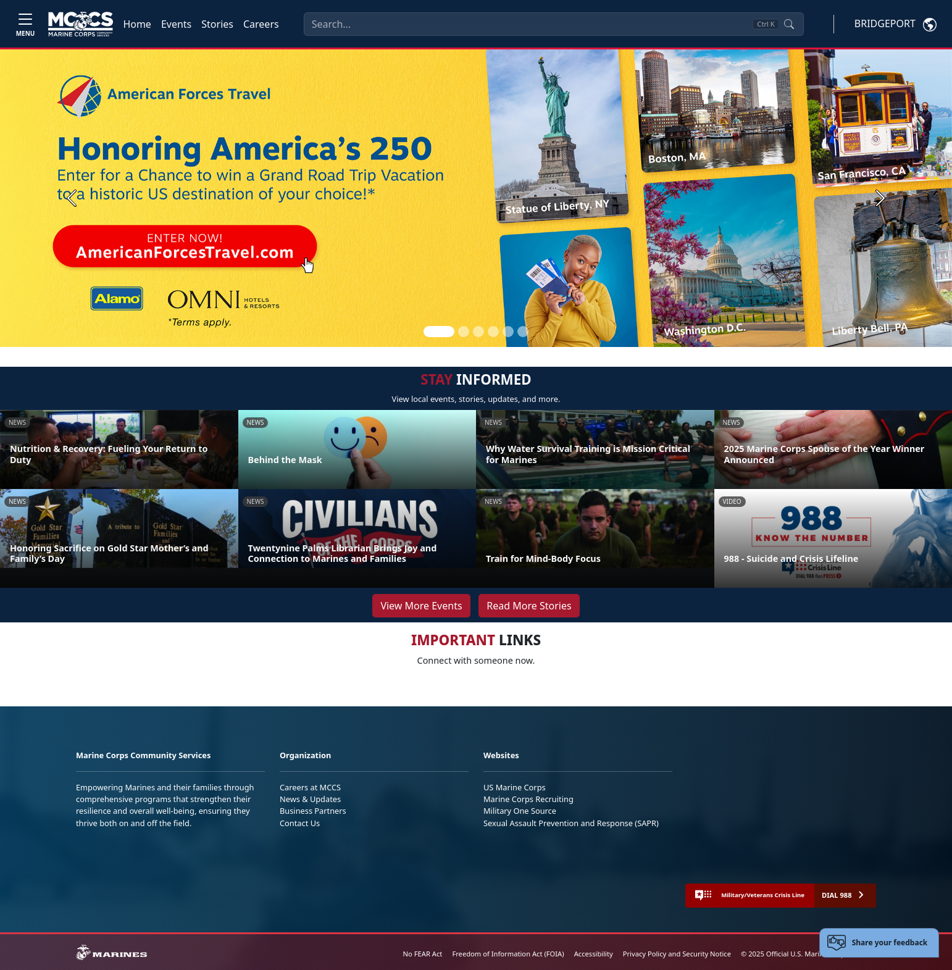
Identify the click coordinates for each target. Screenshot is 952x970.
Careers (261, 24)
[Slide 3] (478, 331)
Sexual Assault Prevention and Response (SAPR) (571, 823)
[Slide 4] (493, 331)
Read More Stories (528, 606)
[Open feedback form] (879, 943)
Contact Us (300, 823)
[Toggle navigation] (25, 24)
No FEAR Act (423, 953)
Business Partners (313, 810)
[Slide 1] (439, 331)
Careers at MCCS (310, 787)
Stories (217, 24)
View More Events (421, 606)
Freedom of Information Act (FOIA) (508, 953)
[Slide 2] (463, 331)
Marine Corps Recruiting (528, 799)
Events (176, 24)
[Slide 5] (508, 331)
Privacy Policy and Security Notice (677, 953)
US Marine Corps (514, 787)
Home (137, 24)
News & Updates (310, 799)
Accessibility (593, 953)
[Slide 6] (522, 331)
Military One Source (519, 810)
